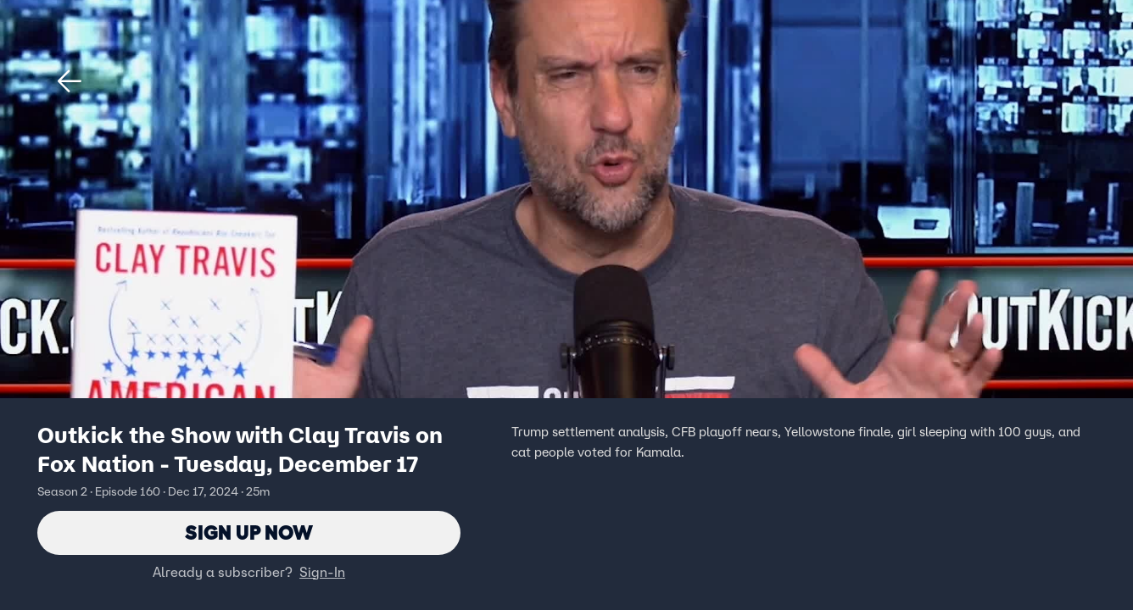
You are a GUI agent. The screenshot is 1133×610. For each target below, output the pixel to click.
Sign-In (322, 571)
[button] (69, 81)
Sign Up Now (249, 532)
